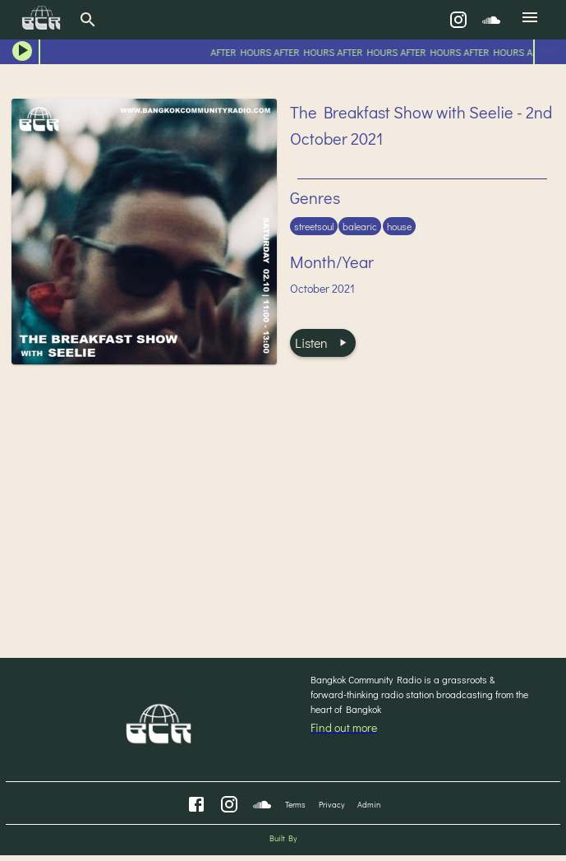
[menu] (529, 20)
